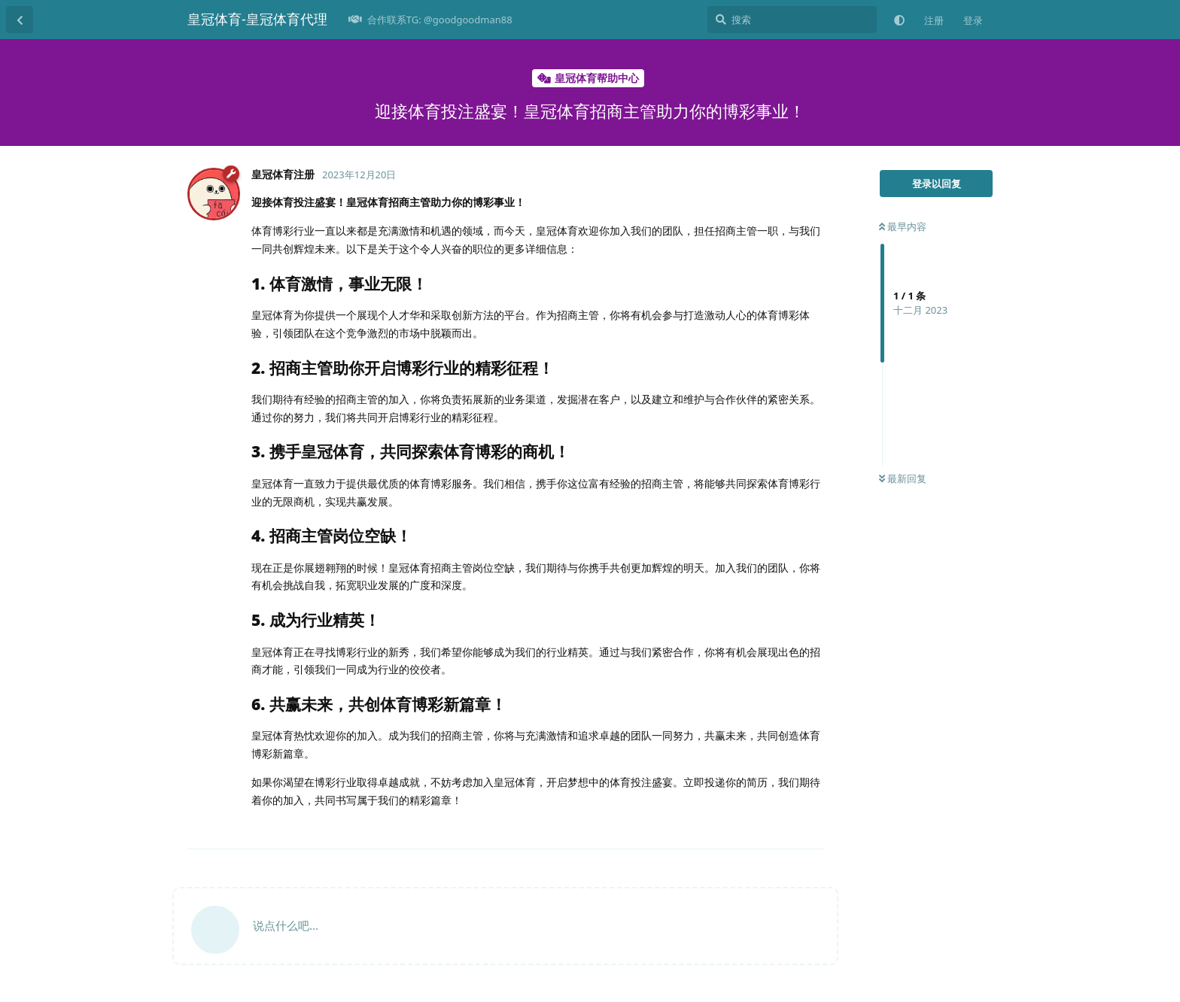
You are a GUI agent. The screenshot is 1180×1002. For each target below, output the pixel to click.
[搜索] (792, 19)
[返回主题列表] (19, 19)
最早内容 (902, 226)
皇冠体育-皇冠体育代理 (257, 19)
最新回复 (902, 478)
